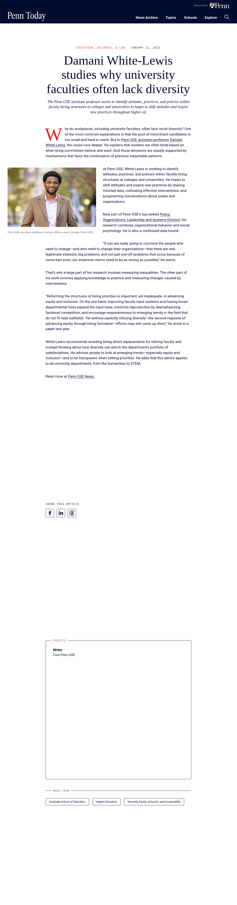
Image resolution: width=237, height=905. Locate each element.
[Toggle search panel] (227, 17)
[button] (52, 197)
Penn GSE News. (81, 376)
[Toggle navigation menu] (171, 17)
